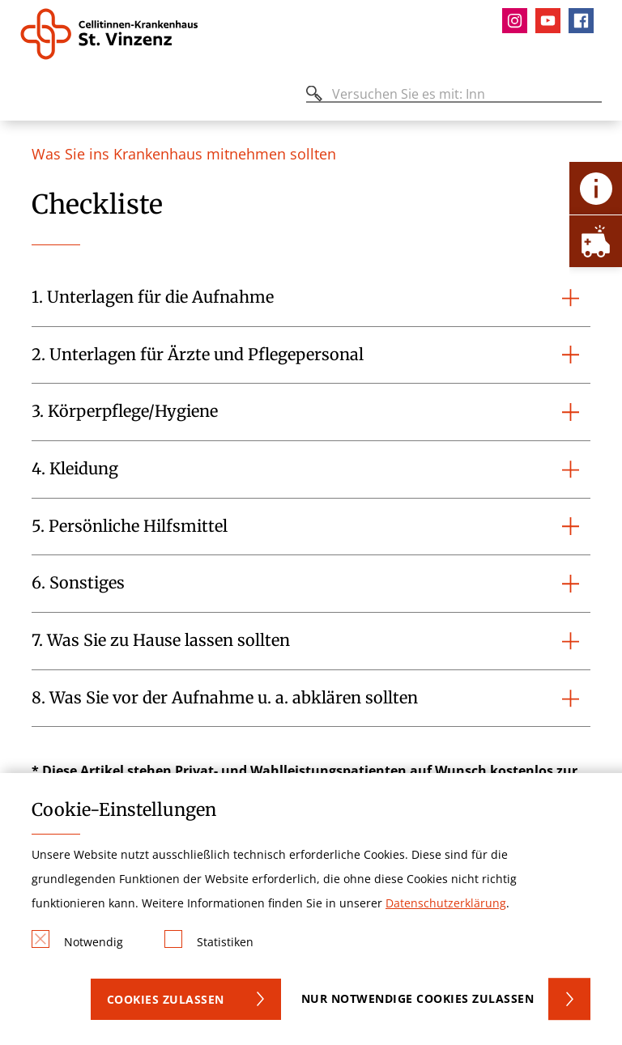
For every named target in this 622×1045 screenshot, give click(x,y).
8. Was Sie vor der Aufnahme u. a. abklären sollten (225, 697)
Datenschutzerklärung (446, 903)
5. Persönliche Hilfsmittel (130, 526)
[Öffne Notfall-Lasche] (595, 241)
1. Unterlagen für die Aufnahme (153, 297)
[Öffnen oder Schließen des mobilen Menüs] (29, 96)
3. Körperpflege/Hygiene (125, 411)
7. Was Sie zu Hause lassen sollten (161, 640)
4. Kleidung (75, 468)
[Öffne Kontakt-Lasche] (595, 188)
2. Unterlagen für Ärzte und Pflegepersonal (198, 354)
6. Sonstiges (78, 583)
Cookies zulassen (165, 999)
